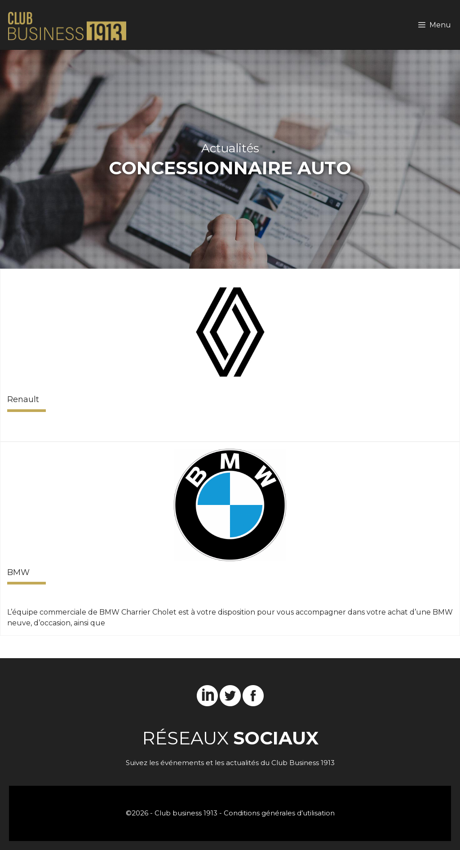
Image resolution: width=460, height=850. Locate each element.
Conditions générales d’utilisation (279, 813)
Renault (23, 399)
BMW (18, 572)
